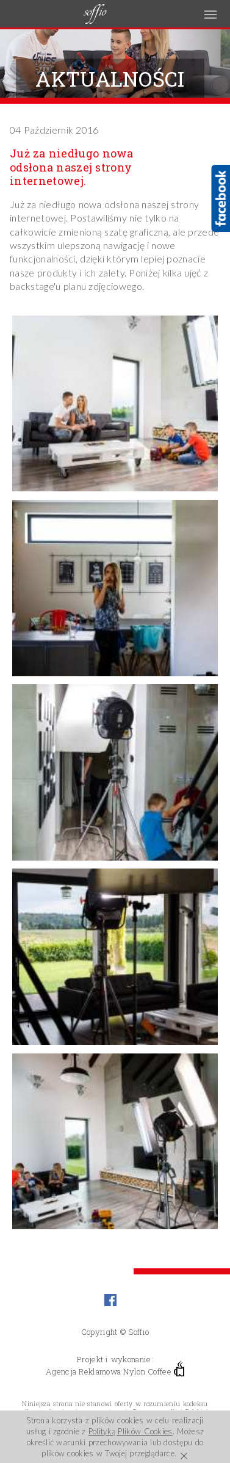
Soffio (138, 1331)
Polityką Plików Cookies (130, 1431)
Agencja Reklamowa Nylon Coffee (115, 1370)
